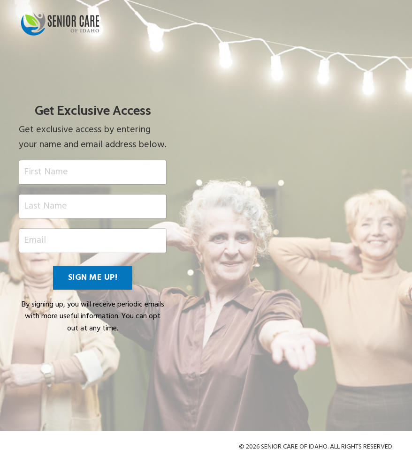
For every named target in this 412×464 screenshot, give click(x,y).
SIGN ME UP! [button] (92, 277)
